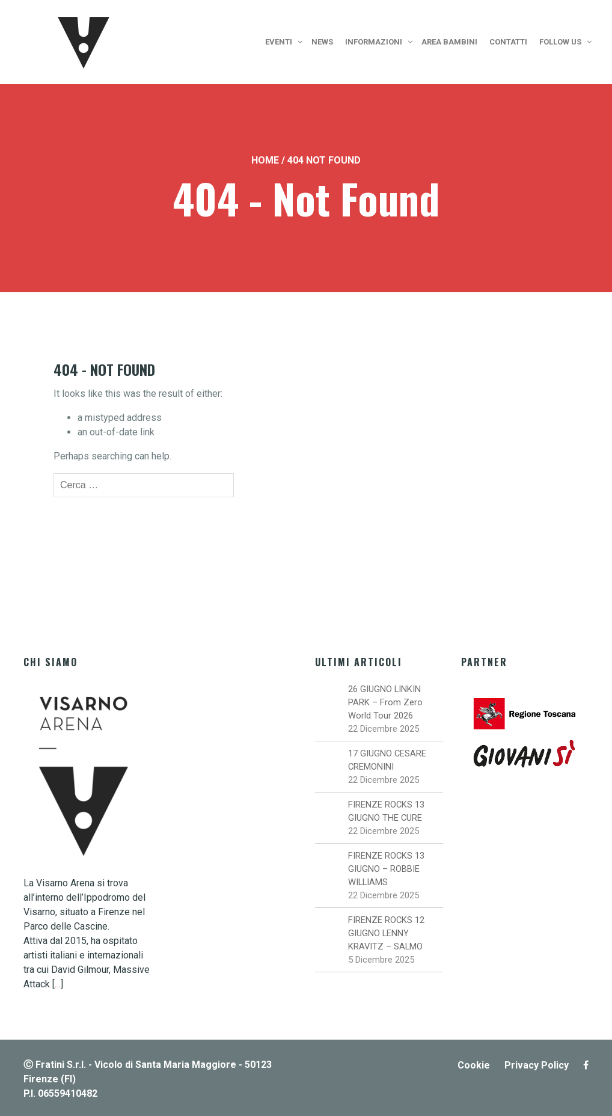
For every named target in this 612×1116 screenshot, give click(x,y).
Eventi (278, 41)
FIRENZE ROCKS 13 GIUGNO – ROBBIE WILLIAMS (386, 869)
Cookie (473, 1065)
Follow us (560, 41)
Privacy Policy (536, 1065)
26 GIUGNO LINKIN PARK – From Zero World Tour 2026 (385, 702)
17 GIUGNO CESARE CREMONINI (387, 760)
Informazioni (373, 41)
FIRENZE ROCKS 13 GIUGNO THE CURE (386, 811)
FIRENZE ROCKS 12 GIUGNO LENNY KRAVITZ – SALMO (386, 933)
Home (265, 160)
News (322, 41)
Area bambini (449, 41)
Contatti (508, 41)
